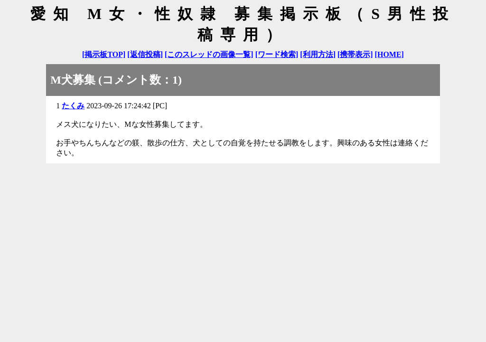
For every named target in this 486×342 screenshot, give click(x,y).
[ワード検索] (277, 54)
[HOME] (389, 54)
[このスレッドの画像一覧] (209, 54)
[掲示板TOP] (103, 54)
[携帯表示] (355, 54)
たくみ (73, 106)
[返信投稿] (145, 54)
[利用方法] (318, 54)
